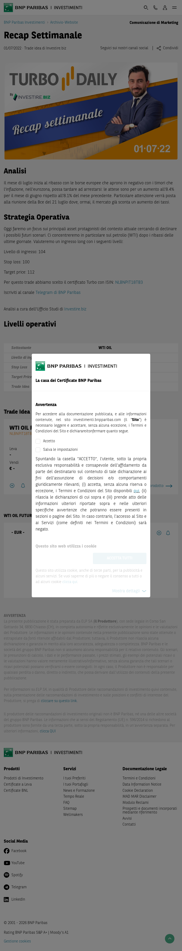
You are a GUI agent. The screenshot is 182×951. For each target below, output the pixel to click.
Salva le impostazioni (60, 450)
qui (136, 491)
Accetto (49, 441)
